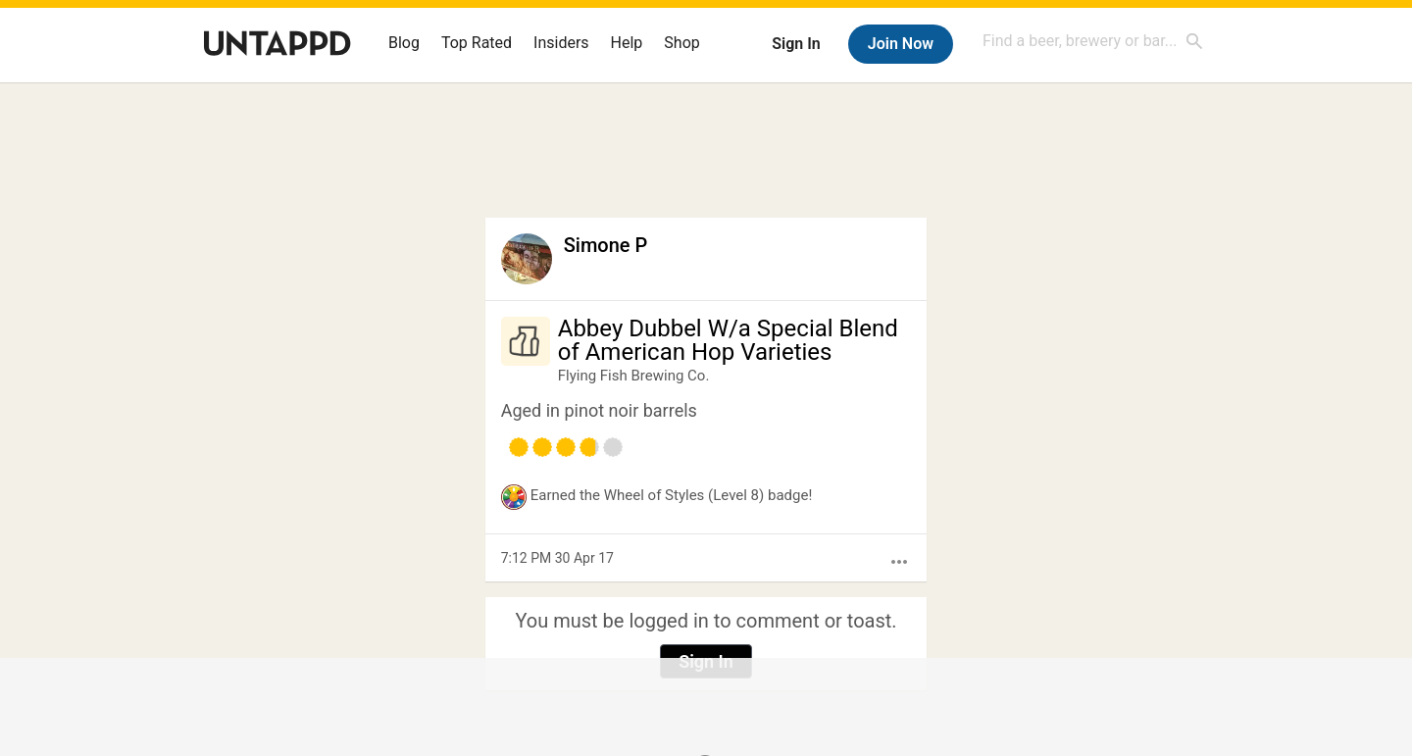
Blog (404, 42)
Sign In (796, 43)
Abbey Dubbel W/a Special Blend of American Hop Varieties (728, 340)
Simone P (606, 245)
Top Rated (476, 42)
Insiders (561, 42)
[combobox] (1093, 41)
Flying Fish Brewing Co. (634, 375)
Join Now (900, 43)
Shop (681, 42)
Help (627, 42)
